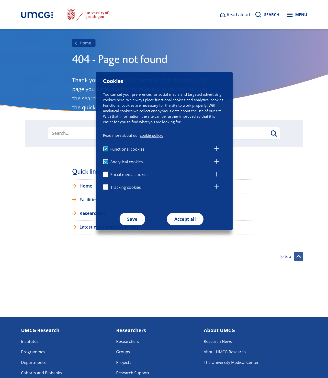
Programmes (33, 352)
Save (132, 219)
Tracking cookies (125, 187)
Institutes (29, 341)
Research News (218, 341)
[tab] (217, 149)
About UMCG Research (225, 352)
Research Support (132, 373)
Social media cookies (129, 174)
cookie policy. (151, 135)
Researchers (127, 341)
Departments (33, 362)
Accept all (185, 219)
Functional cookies (127, 149)
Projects (123, 362)
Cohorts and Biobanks (41, 373)
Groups (123, 352)
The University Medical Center (231, 362)
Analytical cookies (126, 162)
